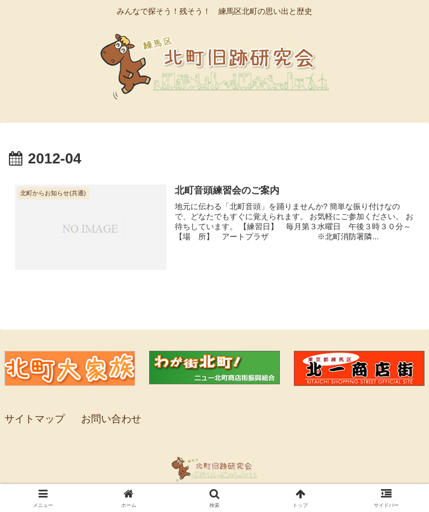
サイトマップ (34, 418)
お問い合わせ (111, 418)
